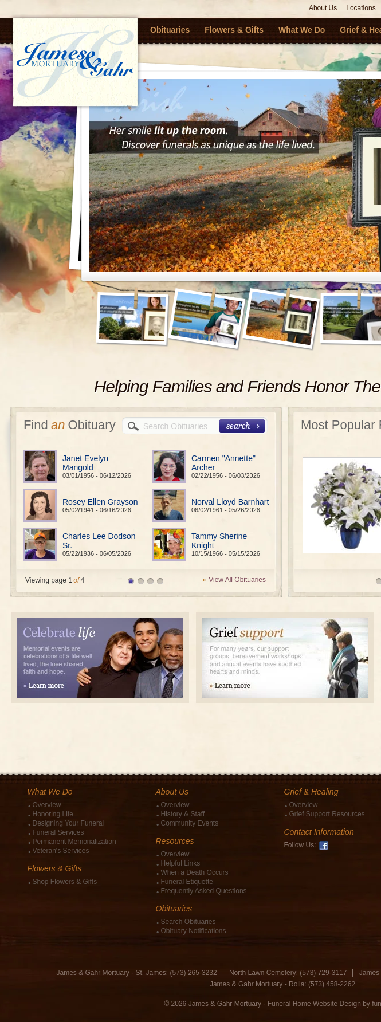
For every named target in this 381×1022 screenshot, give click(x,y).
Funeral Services (58, 832)
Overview (47, 805)
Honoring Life (53, 814)
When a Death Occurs (195, 872)
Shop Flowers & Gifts (65, 882)
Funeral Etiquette (187, 882)
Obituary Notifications (193, 931)
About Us (323, 8)
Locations (360, 8)
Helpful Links (181, 863)
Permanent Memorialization (74, 842)
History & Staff (183, 814)
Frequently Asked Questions (204, 891)
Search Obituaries (188, 922)
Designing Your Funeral (68, 823)
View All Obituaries (237, 580)
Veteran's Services (61, 851)
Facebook (323, 845)
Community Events (190, 823)
